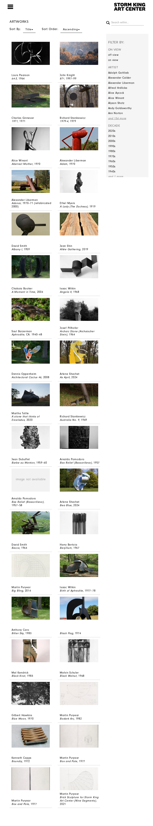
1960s (112, 161)
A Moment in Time (23, 292)
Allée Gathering (70, 249)
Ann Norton (115, 113)
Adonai (16, 203)
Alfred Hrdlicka (118, 88)
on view (113, 60)
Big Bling (17, 590)
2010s (112, 136)
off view (113, 55)
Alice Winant (116, 98)
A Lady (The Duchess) (74, 206)
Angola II (65, 292)
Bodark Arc (67, 718)
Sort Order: (62, 29)
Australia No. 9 (69, 420)
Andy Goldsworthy (120, 108)
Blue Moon (19, 718)
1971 (15, 121)
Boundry (17, 761)
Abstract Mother (22, 164)
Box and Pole (68, 761)
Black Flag (66, 633)
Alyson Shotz (116, 103)
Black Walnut (68, 676)
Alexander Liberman (121, 83)
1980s (112, 151)
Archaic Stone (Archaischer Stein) (77, 333)
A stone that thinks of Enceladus (25, 418)
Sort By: (23, 29)
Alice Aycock (116, 93)
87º (62, 78)
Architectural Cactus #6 (26, 377)
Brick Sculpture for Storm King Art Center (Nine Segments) (79, 799)
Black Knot (18, 676)
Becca (16, 548)
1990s (112, 146)
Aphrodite (18, 334)
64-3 (14, 78)
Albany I (17, 249)
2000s (112, 141)
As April (65, 377)
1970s (112, 156)
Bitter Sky (18, 633)
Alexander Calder (119, 77)
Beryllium (66, 548)
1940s (112, 171)
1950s (112, 166)
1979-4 (64, 121)
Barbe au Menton (23, 462)
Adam (63, 164)
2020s (112, 131)
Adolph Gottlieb (118, 72)
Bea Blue (66, 505)
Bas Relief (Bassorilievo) (76, 462)
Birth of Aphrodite (71, 590)
